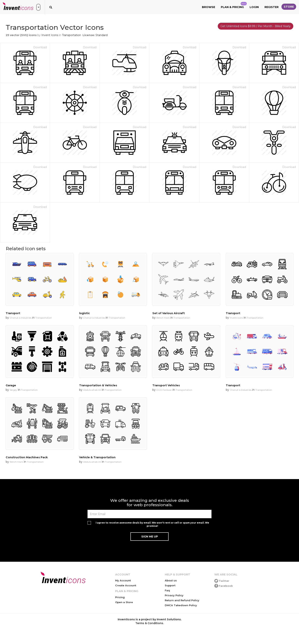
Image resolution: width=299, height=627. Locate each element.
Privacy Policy (174, 595)
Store (289, 6)
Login (254, 7)
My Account (123, 580)
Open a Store (124, 602)
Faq (167, 590)
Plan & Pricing (234, 5)
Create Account (125, 585)
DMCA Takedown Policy (181, 605)
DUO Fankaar (164, 389)
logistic (84, 313)
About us (171, 580)
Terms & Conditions (149, 623)
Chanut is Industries (20, 317)
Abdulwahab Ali (92, 389)
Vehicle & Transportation (97, 457)
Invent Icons (49, 35)
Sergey (13, 389)
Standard (102, 35)
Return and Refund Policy (182, 600)
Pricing (120, 597)
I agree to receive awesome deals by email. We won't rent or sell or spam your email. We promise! (152, 524)
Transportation (71, 35)
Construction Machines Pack (27, 457)
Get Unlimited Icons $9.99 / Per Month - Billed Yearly (255, 26)
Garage (11, 385)
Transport (13, 313)
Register (271, 7)
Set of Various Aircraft (168, 313)
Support (170, 585)
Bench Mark (163, 317)
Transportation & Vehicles (98, 385)
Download (40, 47)
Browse (208, 7)
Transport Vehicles (166, 385)
